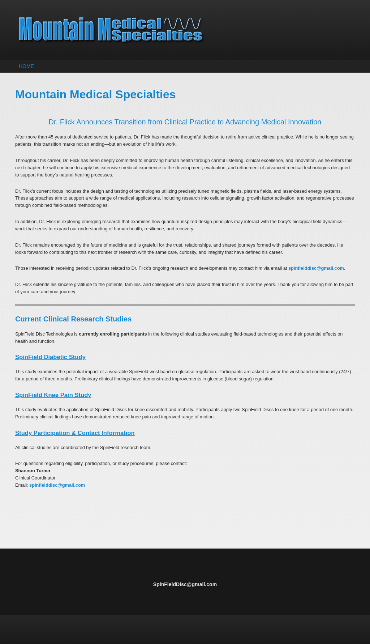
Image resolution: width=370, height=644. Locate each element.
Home (26, 66)
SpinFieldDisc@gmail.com (185, 584)
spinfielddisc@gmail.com (316, 268)
